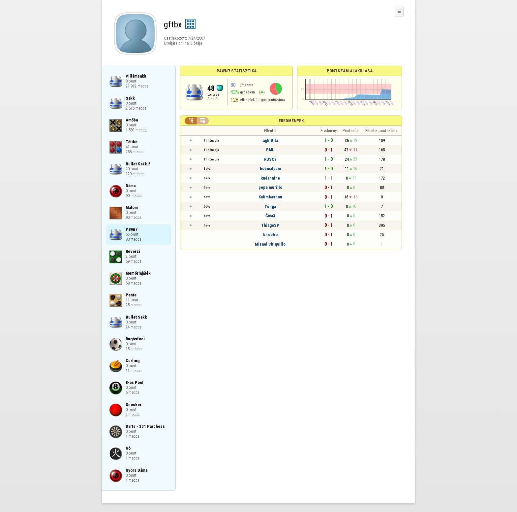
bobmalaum (270, 168)
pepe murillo (270, 187)
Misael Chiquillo (270, 244)
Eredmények (291, 120)
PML (270, 149)
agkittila (270, 140)
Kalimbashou (270, 196)
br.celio (270, 234)
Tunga (270, 206)
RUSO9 (270, 159)
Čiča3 (270, 215)
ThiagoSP (270, 225)
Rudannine (270, 178)
